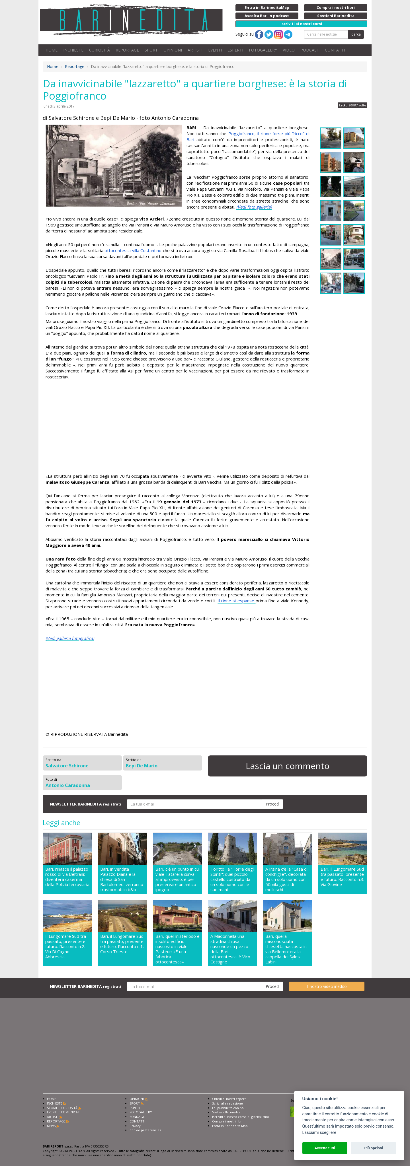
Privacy (135, 1126)
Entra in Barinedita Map (230, 1126)
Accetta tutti (324, 1148)
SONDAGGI (138, 1117)
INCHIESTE (73, 50)
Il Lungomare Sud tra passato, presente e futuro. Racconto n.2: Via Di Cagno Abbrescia (65, 946)
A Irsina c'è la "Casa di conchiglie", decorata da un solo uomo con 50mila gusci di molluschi (286, 879)
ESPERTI (235, 50)
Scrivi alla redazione (227, 1103)
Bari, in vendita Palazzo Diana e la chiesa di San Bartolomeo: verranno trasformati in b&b (121, 879)
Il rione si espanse (236, 600)
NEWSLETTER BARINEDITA (85, 804)
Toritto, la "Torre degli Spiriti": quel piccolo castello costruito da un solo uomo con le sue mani (232, 879)
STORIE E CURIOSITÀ (62, 1108)
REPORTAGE (127, 50)
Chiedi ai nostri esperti (229, 1099)
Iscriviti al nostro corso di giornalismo (240, 1117)
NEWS (51, 1126)
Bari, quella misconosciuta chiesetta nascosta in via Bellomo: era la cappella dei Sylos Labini (286, 949)
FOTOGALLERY (263, 50)
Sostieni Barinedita (226, 1112)
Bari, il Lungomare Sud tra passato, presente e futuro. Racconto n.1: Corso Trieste (122, 944)
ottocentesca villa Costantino (133, 250)
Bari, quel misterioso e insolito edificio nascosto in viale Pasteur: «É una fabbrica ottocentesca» (177, 949)
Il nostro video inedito (327, 986)
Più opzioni (373, 1148)
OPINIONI (172, 50)
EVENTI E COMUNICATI (64, 1112)
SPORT (151, 50)
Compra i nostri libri (227, 1121)
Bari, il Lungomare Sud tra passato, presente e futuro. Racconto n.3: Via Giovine (342, 876)
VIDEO (289, 50)
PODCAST (309, 50)
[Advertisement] (177, 427)
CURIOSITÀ (99, 50)
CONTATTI (335, 50)
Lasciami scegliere (319, 1132)
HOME (52, 50)
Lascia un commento (287, 766)
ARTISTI (195, 50)
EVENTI (215, 50)
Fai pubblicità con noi (228, 1108)
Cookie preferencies (145, 1130)
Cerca (356, 34)
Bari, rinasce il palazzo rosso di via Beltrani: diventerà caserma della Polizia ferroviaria (67, 876)
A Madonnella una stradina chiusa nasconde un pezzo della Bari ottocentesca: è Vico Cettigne (230, 949)
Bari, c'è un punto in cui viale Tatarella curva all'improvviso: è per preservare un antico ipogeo (177, 879)
